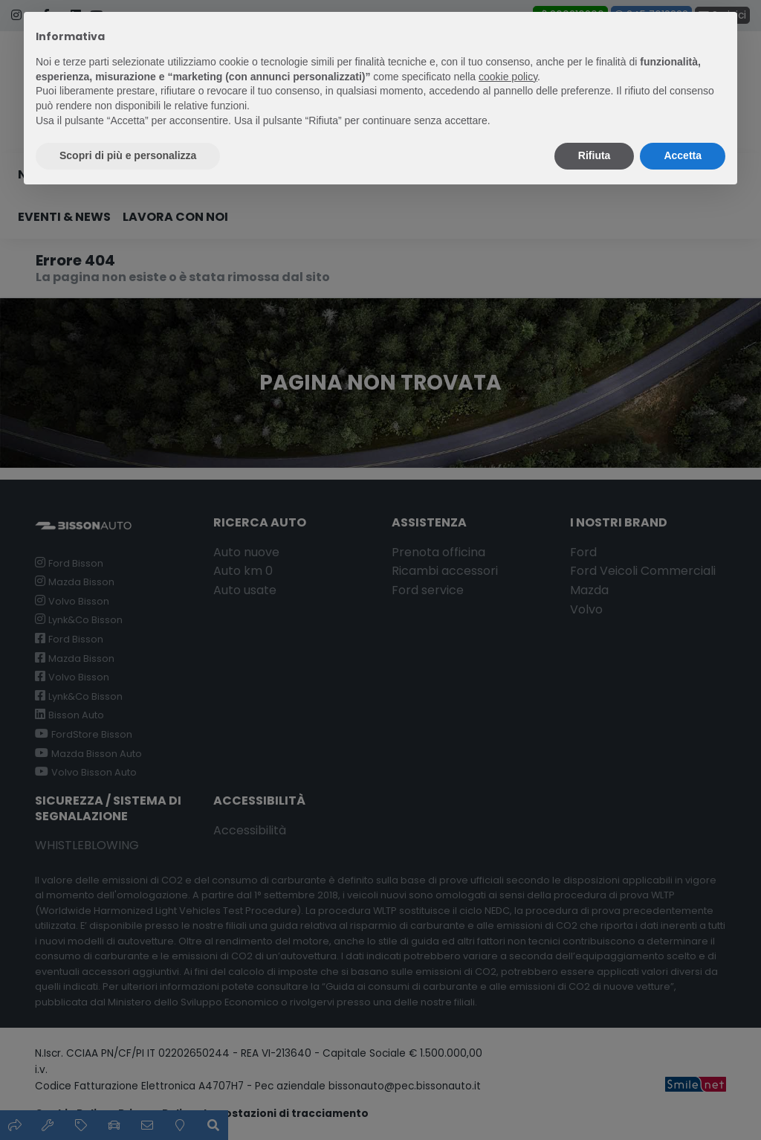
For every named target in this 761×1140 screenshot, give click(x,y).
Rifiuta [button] (594, 155)
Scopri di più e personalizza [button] (127, 155)
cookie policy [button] (508, 77)
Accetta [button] (683, 155)
